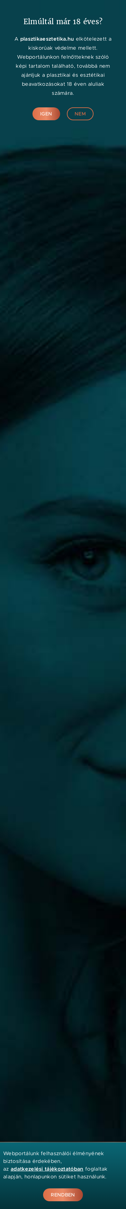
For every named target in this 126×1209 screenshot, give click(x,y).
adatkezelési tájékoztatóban (47, 1168)
